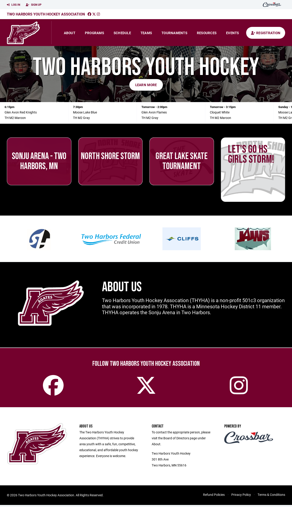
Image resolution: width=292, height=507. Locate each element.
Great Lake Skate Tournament (182, 161)
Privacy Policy (241, 496)
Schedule (122, 33)
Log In (13, 5)
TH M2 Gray (81, 118)
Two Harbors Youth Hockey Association (46, 14)
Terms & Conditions (271, 496)
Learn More (146, 84)
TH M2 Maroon (15, 118)
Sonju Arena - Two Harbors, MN (39, 161)
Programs (94, 33)
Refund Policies (214, 496)
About (69, 33)
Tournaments (174, 33)
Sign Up (34, 5)
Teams (146, 33)
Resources (206, 33)
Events (232, 33)
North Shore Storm (110, 156)
